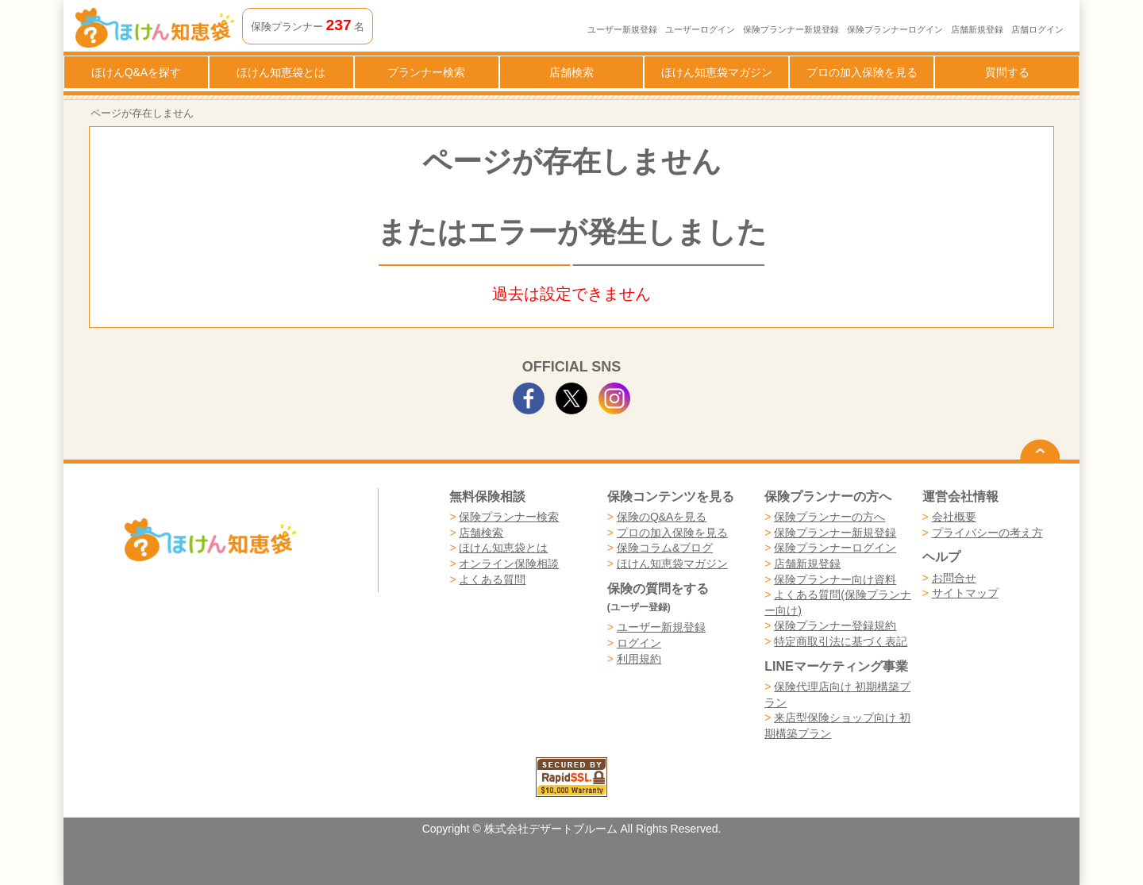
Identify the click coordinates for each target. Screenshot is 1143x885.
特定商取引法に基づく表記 (840, 641)
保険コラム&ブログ (665, 547)
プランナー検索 (426, 72)
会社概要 (954, 516)
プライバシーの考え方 (987, 532)
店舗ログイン (1037, 29)
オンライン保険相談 (509, 563)
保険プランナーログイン (895, 29)
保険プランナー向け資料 (835, 579)
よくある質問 (492, 579)
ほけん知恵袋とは (281, 72)
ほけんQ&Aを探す (136, 72)
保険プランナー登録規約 (835, 625)
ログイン (639, 643)
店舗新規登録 (977, 29)
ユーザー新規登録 (622, 29)
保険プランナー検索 (509, 516)
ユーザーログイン (700, 29)
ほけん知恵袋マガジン (716, 72)
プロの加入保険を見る (862, 72)
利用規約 (639, 658)
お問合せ (954, 577)
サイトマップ (965, 593)
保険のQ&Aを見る (662, 516)
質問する (1007, 72)
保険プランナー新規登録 (791, 29)
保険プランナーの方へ (829, 516)
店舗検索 (571, 72)
